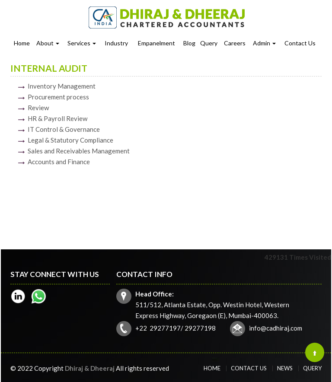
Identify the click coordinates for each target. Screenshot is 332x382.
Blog (189, 43)
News (276, 368)
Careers (235, 43)
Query (208, 43)
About (47, 43)
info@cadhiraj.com (267, 324)
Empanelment (156, 43)
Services (81, 43)
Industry (116, 43)
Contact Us (300, 43)
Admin (264, 43)
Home (22, 43)
